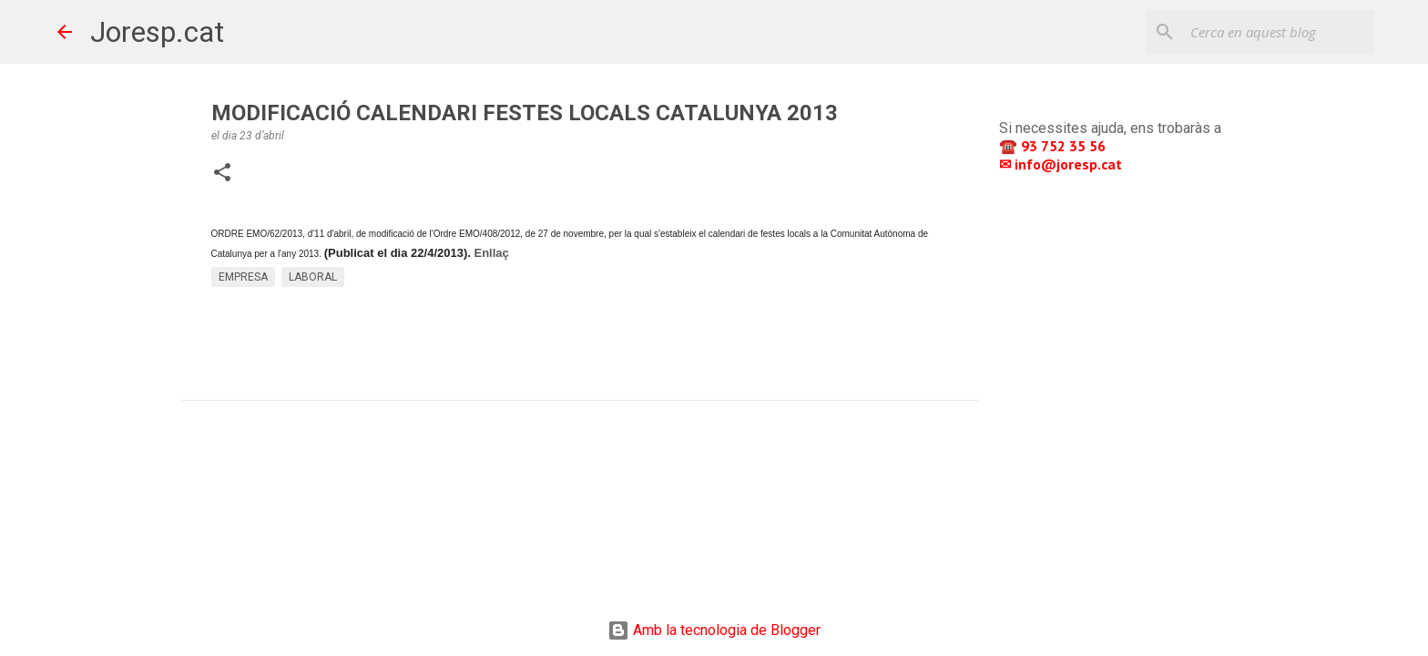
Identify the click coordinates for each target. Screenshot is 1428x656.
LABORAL (313, 277)
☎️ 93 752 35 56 (1054, 146)
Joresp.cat (157, 32)
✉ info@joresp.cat (1062, 164)
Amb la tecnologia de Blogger (714, 630)
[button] (222, 174)
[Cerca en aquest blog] (1278, 32)
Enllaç (491, 253)
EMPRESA (243, 277)
